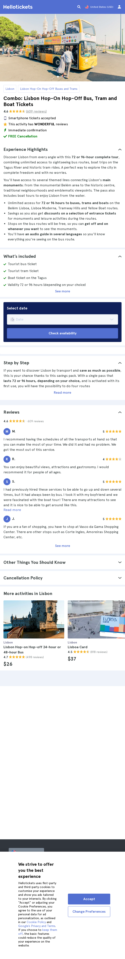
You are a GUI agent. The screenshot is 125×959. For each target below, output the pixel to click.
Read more (62, 392)
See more (62, 291)
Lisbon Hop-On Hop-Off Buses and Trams (48, 88)
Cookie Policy (36, 922)
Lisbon (9, 88)
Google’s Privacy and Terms (36, 926)
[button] (62, 149)
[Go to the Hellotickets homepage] (18, 7)
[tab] (62, 149)
